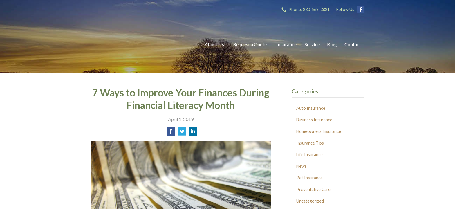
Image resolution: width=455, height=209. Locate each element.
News (301, 166)
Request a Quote (250, 44)
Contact (352, 44)
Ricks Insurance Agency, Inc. (141, 44)
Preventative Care (313, 189)
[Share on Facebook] (171, 133)
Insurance (286, 44)
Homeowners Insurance (318, 131)
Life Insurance (309, 154)
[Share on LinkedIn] (193, 133)
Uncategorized (310, 201)
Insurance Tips (310, 142)
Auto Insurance (310, 108)
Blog (332, 44)
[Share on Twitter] (182, 133)
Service (312, 44)
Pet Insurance (309, 177)
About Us (214, 44)
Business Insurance (314, 119)
